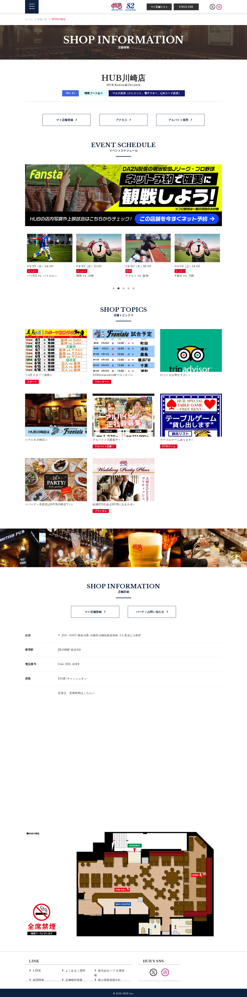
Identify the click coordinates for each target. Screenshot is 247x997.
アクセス (121, 120)
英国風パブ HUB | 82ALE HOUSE (123, 7)
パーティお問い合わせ (150, 610)
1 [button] (113, 289)
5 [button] (133, 289)
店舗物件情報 (73, 973)
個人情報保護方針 (108, 973)
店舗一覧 (42, 19)
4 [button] (128, 289)
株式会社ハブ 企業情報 (111, 969)
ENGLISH (186, 6)
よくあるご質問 (74, 969)
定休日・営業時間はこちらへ (76, 691)
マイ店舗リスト (159, 6)
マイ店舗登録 (64, 120)
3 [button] (123, 289)
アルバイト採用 (178, 120)
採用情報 (38, 973)
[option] (49, 256)
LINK (36, 969)
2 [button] (118, 289)
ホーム (28, 19)
